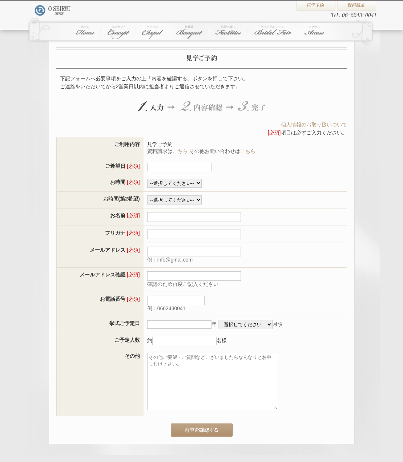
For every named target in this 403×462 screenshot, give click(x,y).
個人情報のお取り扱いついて (314, 124)
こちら (180, 151)
